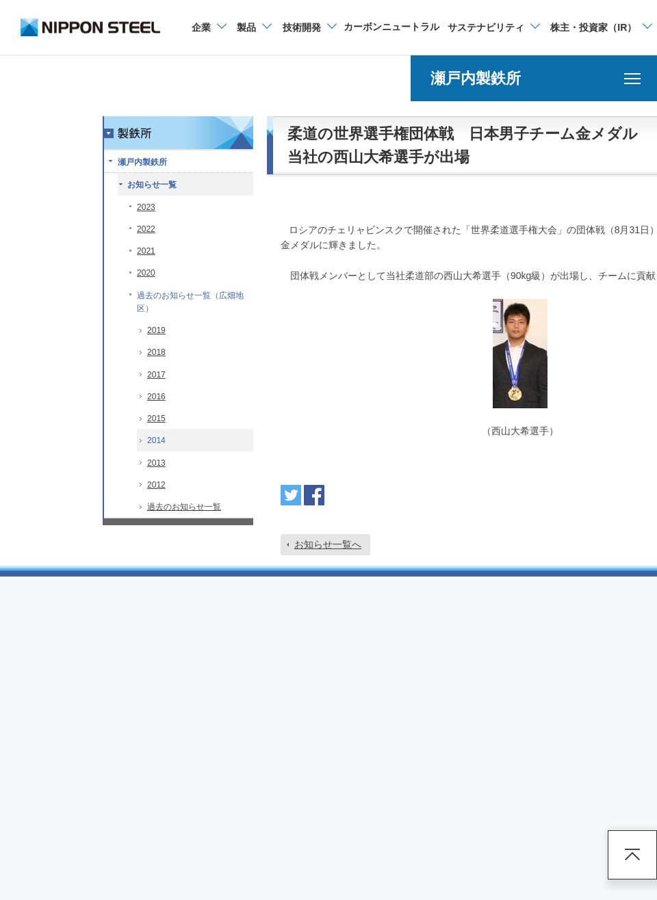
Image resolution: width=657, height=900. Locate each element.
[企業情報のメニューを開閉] (208, 27)
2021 (146, 251)
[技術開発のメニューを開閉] (309, 27)
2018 (156, 352)
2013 (156, 463)
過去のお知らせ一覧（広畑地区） (190, 302)
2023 (146, 207)
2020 (146, 273)
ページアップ (632, 854)
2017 (156, 375)
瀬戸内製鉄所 (142, 162)
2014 (156, 440)
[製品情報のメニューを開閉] (253, 27)
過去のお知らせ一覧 (184, 507)
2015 (156, 418)
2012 (156, 485)
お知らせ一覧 (152, 184)
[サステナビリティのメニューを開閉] (493, 27)
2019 (156, 330)
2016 (156, 396)
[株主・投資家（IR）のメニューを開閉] (600, 27)
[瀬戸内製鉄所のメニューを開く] (534, 78)
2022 (146, 229)
